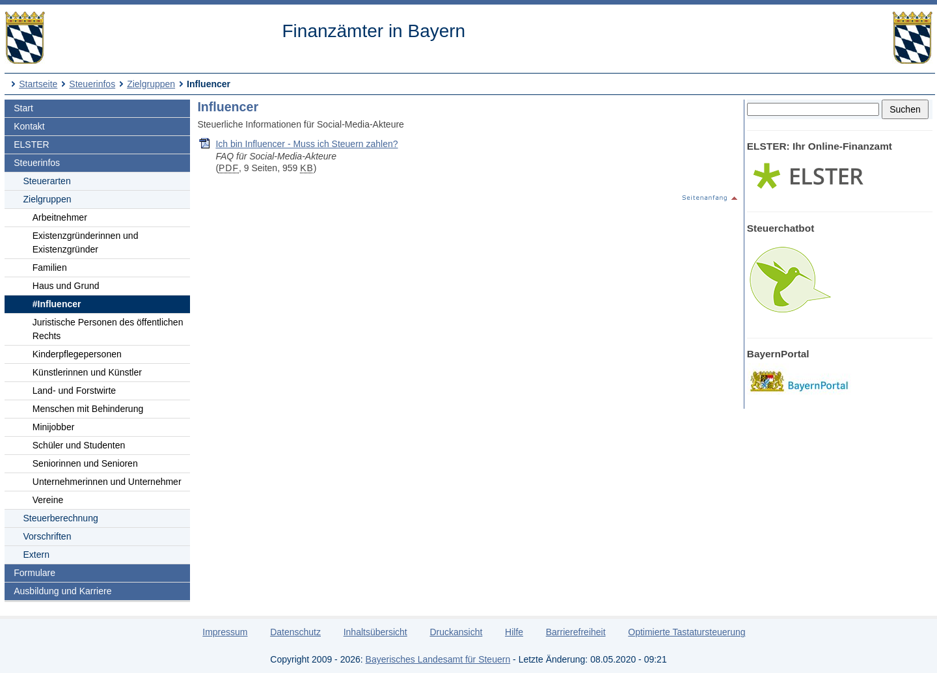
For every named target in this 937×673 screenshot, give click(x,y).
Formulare (34, 573)
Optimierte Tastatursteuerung (686, 632)
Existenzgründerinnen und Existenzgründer (86, 242)
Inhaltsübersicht (375, 632)
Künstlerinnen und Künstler (87, 372)
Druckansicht (455, 632)
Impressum (224, 632)
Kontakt (29, 126)
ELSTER (31, 144)
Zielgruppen (151, 84)
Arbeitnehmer (60, 217)
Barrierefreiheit (576, 632)
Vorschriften (47, 536)
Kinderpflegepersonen (77, 354)
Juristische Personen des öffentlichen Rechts (108, 329)
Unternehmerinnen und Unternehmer (107, 481)
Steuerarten (47, 181)
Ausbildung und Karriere (62, 591)
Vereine (48, 500)
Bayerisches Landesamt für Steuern (438, 659)
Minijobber (54, 427)
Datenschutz (295, 632)
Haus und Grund (66, 286)
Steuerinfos (92, 84)
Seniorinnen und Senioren (85, 463)
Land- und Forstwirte (74, 390)
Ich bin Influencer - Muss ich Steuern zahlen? (306, 144)
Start (23, 108)
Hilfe (514, 632)
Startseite (38, 84)
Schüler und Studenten (79, 445)
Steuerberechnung (60, 518)
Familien (50, 267)
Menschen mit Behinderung (88, 409)
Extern (36, 554)
